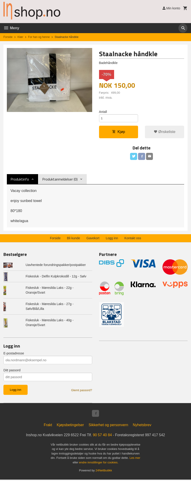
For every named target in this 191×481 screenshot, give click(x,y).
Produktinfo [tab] (19, 180)
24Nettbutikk (104, 471)
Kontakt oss (132, 239)
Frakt (48, 426)
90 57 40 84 (102, 436)
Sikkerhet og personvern (108, 426)
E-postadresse (13, 354)
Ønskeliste (164, 132)
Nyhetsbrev (142, 426)
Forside (8, 37)
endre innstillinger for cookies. (98, 463)
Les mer (135, 459)
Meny (11, 28)
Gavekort (92, 239)
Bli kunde (73, 239)
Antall (103, 112)
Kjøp (118, 132)
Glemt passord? (81, 391)
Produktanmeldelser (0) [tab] (60, 180)
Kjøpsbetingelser (70, 426)
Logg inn (112, 239)
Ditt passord (12, 371)
